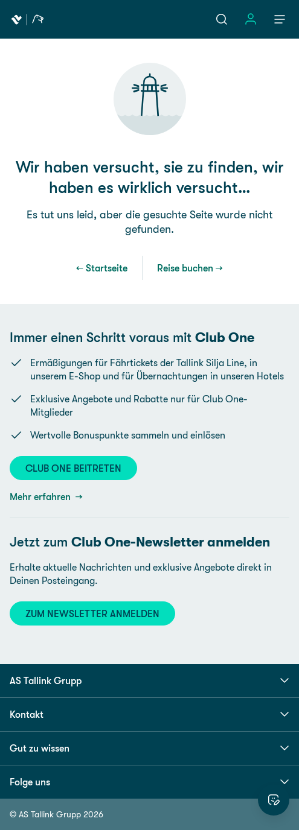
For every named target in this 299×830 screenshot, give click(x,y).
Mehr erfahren (41, 496)
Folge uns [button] (149, 781)
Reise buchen (185, 268)
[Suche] (221, 19)
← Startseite (101, 268)
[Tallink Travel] (27, 19)
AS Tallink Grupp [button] (149, 680)
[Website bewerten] (273, 800)
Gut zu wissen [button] (149, 748)
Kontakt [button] (149, 714)
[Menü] (279, 19)
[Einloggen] (250, 19)
